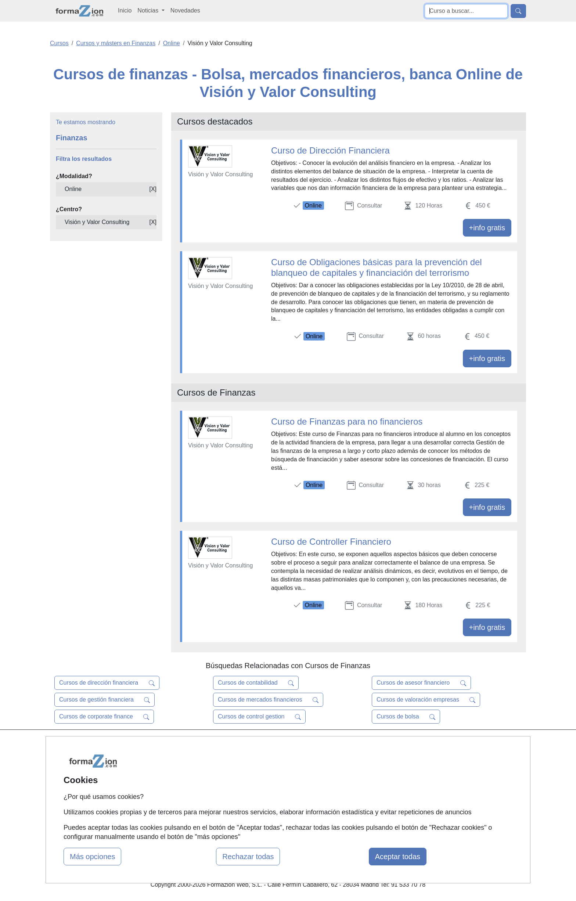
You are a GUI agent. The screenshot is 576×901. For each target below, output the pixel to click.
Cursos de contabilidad (256, 683)
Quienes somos (197, 759)
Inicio (125, 10)
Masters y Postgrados (286, 745)
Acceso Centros (198, 802)
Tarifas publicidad (200, 774)
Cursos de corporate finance (104, 716)
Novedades (185, 10)
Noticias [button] (148, 10)
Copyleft (349, 788)
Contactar (351, 745)
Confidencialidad (360, 759)
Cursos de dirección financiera (107, 683)
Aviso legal (353, 774)
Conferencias (275, 774)
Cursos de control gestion (259, 716)
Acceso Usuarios (199, 788)
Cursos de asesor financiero (421, 683)
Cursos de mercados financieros (268, 699)
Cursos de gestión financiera (104, 699)
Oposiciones (274, 810)
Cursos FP (272, 759)
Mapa (184, 745)
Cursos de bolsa (406, 716)
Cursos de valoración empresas (426, 699)
